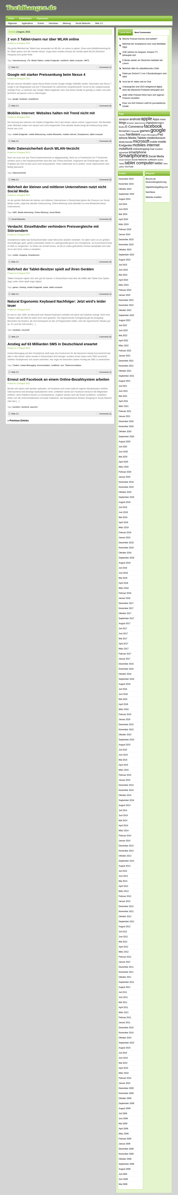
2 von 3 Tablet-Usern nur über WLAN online (43, 39)
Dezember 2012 (126, 906)
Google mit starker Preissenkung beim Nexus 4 (46, 74)
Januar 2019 (124, 537)
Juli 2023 (123, 265)
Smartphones (83, 134)
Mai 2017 (123, 638)
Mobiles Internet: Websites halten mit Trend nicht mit (51, 113)
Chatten (16, 365)
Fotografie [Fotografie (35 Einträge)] (134, 131)
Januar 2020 (124, 477)
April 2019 (123, 522)
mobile (15, 255)
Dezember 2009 (126, 1088)
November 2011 (126, 972)
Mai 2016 (123, 699)
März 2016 (124, 709)
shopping (23, 255)
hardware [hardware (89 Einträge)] (133, 134)
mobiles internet (69, 134)
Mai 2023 (123, 275)
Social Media (54, 212)
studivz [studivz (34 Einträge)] (160, 160)
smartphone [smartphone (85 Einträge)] (137, 152)
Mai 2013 (123, 881)
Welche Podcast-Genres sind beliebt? (139, 39)
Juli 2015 (123, 750)
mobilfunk (64, 60)
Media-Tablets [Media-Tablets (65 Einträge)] (137, 138)
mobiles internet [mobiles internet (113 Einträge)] (145, 145)
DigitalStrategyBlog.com (157, 187)
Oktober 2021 (125, 371)
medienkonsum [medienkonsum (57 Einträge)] (156, 137)
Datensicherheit (19, 173)
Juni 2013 (123, 876)
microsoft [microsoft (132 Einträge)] (141, 141)
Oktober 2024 (125, 189)
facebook (25, 407)
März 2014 (124, 830)
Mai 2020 (123, 457)
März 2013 (124, 891)
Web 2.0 (99, 23)
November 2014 (126, 790)
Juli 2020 (123, 446)
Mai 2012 (123, 941)
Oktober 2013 (125, 856)
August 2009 (124, 1108)
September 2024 (126, 194)
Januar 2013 (124, 901)
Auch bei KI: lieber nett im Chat (136, 81)
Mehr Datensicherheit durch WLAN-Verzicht (43, 148)
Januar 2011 (124, 1022)
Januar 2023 (124, 295)
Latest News (125, 32)
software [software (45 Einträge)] (152, 159)
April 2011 (123, 1007)
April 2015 (123, 765)
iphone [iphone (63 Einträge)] (123, 138)
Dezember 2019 (126, 482)
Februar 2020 (125, 472)
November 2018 (126, 547)
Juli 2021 (123, 386)
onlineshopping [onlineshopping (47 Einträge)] (141, 149)
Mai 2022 (123, 335)
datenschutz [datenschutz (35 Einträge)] (140, 123)
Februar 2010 (125, 1078)
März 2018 (124, 588)
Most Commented (143, 32)
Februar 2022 (125, 350)
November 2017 (126, 608)
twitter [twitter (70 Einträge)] (159, 163)
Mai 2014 (123, 820)
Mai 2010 (123, 1063)
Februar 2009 (125, 1139)
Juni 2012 (123, 936)
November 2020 (126, 426)
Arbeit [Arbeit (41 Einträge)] (163, 119)
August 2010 (124, 1048)
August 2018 (124, 563)
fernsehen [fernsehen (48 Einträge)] (124, 131)
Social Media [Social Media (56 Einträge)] (156, 156)
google (15, 99)
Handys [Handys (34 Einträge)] (122, 135)
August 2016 (124, 684)
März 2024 (124, 224)
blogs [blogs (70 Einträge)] (122, 122)
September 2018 (126, 558)
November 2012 (126, 911)
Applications (27, 23)
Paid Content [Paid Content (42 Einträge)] (156, 149)
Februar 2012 (125, 957)
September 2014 (126, 800)
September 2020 (126, 436)
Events (41, 23)
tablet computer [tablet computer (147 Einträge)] (139, 162)
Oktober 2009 (125, 1098)
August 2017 (124, 623)
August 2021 (124, 381)
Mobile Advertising (25, 212)
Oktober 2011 (125, 977)
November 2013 (126, 851)
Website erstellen (154, 197)
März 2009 (124, 1133)
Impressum (42, 18)
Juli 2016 (123, 689)
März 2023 (124, 285)
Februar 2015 (125, 775)
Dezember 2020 (126, 421)
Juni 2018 (123, 573)
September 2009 (126, 1103)
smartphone (34, 99)
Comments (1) (105, 67)
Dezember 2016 (126, 664)
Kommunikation (43, 365)
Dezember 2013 (126, 846)
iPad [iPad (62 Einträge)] (160, 134)
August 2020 (124, 441)
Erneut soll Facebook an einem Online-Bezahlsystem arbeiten (58, 379)
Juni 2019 (123, 512)
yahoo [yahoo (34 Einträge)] (121, 167)
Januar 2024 (124, 234)
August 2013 (124, 866)
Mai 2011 (123, 1002)
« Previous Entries (18, 420)
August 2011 (124, 987)
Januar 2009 (124, 1144)
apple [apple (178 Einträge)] (146, 118)
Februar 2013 (125, 896)
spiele (45, 287)
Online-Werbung (41, 212)
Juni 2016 (123, 694)
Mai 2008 (123, 1184)
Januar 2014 (124, 840)
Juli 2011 (123, 992)
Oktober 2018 (125, 553)
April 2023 (123, 280)
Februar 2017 (125, 654)
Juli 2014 (123, 810)
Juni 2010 (123, 1058)
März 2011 (124, 1012)
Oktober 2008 (125, 1159)
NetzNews (150, 192)
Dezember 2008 (126, 1149)
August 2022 (124, 320)
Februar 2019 (125, 532)
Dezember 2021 (126, 361)
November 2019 (126, 487)
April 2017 (123, 643)
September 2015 (126, 739)
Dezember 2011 (126, 967)
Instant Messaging (28, 365)
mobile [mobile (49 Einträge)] (153, 141)
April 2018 (123, 583)
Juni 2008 (123, 1179)
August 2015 (124, 744)
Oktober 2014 (125, 795)
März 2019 (124, 527)
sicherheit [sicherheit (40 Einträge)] (123, 152)
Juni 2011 (123, 997)
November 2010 (126, 1032)
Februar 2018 (125, 593)
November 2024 (126, 184)
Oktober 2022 (125, 310)
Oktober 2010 (125, 1037)
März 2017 (124, 648)
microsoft (25, 330)
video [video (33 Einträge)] (165, 164)
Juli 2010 (123, 1053)
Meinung (67, 23)
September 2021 (126, 376)
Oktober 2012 (125, 916)
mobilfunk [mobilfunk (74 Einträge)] (125, 149)
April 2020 (123, 462)
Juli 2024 (123, 204)
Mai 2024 (123, 214)
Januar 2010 (124, 1083)
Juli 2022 (123, 325)
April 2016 (123, 704)
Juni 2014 (123, 815)
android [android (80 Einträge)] (135, 119)
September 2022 (126, 315)
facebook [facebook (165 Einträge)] (153, 126)
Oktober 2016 (125, 674)
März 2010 (124, 1073)
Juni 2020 (123, 451)
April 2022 (123, 340)
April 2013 (123, 886)
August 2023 (124, 260)
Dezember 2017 (126, 603)
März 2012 (124, 952)
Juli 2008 (123, 1174)
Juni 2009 (123, 1118)
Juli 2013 (123, 871)
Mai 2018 (123, 578)
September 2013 (126, 861)
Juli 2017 (123, 628)
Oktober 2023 (125, 249)
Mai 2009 (123, 1123)
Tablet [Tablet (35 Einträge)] (121, 164)
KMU (15, 212)
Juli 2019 (123, 507)
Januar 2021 (124, 416)
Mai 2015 (123, 760)
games (15, 287)
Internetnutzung (19, 60)
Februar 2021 (125, 411)
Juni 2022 (123, 330)
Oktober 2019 (125, 492)
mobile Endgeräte (51, 60)
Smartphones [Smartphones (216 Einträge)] (133, 155)
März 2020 (124, 467)
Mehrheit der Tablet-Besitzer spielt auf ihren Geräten (50, 269)
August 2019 (124, 502)
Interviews (53, 23)
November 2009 (126, 1093)
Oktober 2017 (125, 613)
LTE (28, 60)
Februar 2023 (125, 290)
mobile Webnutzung (37, 134)
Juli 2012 (123, 931)
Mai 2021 (123, 396)
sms (62, 365)
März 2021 (124, 406)
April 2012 (123, 947)
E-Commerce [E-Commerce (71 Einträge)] (134, 126)
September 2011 (126, 982)
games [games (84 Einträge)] (145, 131)
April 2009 (123, 1128)
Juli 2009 (123, 1113)
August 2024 (124, 199)
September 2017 (126, 618)
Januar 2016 (124, 719)
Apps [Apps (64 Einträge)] (156, 119)
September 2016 (126, 679)
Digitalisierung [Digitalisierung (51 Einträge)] (154, 122)
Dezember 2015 (126, 724)
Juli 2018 (123, 568)
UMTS (86, 60)
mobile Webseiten (54, 134)
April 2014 (123, 825)
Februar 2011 (125, 1017)
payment (34, 407)
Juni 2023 (123, 270)
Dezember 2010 (126, 1027)
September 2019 (126, 497)
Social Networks (82, 23)
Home (11, 18)
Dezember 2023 (126, 239)
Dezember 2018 (126, 542)
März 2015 (124, 770)
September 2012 (126, 921)
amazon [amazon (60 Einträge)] (124, 119)
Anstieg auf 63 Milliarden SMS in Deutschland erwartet (52, 344)
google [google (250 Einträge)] (158, 130)
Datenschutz (25, 18)
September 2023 (126, 254)
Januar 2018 (124, 598)
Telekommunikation (73, 365)
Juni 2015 (123, 755)
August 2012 (124, 926)
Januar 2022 (124, 355)
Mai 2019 (123, 517)
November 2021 (126, 366)
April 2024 (123, 219)
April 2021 (123, 401)
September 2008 (126, 1164)
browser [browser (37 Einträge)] (130, 123)
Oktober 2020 (125, 431)
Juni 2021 (123, 391)
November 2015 (126, 729)
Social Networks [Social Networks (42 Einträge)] (139, 159)
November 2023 (126, 244)
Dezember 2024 (126, 179)
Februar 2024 (125, 229)
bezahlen (16, 407)
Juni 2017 (123, 633)
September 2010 (126, 1043)
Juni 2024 (123, 209)
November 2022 (126, 305)
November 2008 (126, 1154)
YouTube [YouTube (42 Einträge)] (129, 166)
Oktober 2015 (125, 734)
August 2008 (124, 1169)
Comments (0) (105, 106)
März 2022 (124, 345)
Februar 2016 (125, 714)
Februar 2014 (125, 835)
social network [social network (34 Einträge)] (125, 160)
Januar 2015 (124, 780)
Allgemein (12, 23)
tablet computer (76, 60)
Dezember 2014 (126, 785)
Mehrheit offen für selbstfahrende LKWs (140, 68)
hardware (23, 99)
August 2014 (124, 805)
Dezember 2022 (126, 300)
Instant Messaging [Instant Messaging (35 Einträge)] (149, 135)
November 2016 (126, 669)
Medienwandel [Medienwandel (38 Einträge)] (125, 142)
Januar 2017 (124, 659)
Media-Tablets (37, 60)
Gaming (22, 287)
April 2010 (123, 1068)
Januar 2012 (124, 962)
